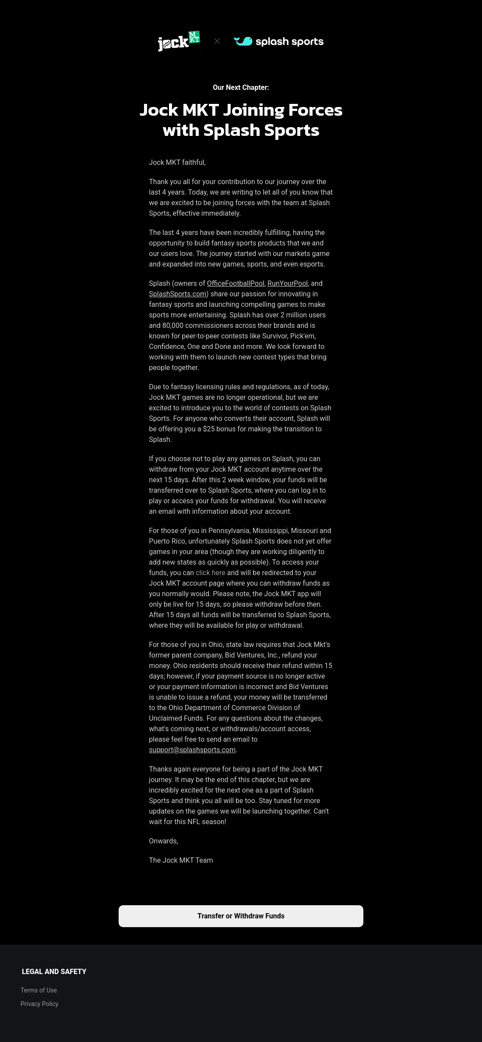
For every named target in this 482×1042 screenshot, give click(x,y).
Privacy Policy (39, 1003)
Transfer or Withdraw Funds (241, 916)
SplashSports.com (177, 294)
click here (210, 573)
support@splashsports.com (192, 750)
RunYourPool (287, 283)
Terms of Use (39, 990)
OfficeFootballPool (235, 283)
